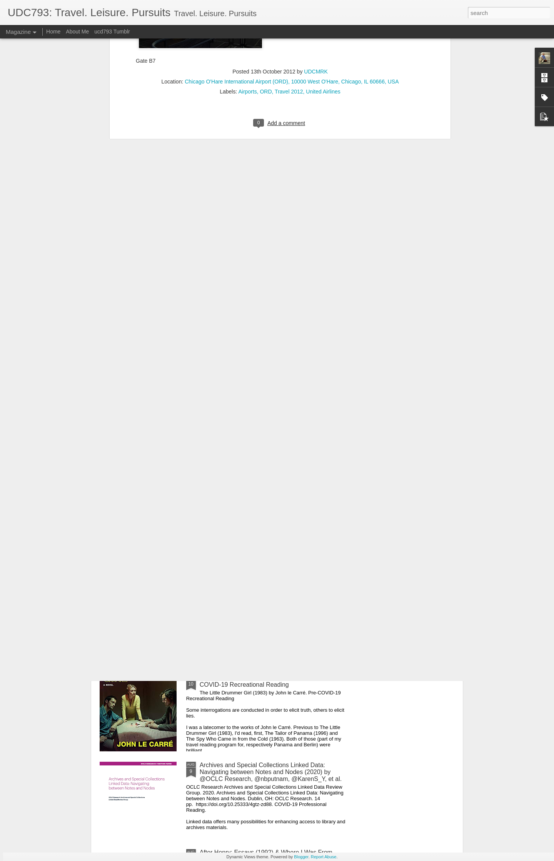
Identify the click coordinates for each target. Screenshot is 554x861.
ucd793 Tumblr (112, 31)
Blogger (301, 856)
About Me (77, 31)
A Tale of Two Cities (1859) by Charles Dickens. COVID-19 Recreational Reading (264, 594)
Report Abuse (324, 856)
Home (53, 31)
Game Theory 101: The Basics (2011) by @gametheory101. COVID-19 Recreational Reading (270, 506)
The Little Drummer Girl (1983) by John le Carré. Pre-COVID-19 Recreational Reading (272, 681)
